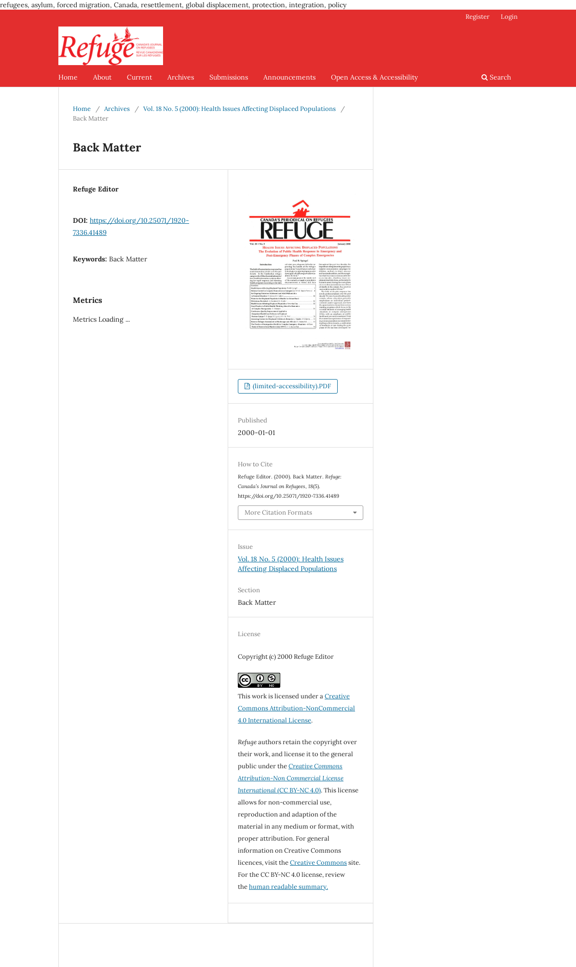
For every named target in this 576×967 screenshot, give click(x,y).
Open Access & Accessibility (374, 77)
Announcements (289, 77)
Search (496, 77)
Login (509, 17)
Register (478, 17)
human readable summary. (288, 887)
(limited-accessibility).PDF (291, 386)
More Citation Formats (278, 512)
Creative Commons (318, 862)
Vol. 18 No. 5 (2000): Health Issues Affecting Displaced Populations (239, 109)
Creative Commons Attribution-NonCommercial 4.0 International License (296, 708)
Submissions (228, 77)
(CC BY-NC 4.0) (290, 778)
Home (68, 77)
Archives (180, 77)
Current (139, 77)
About (102, 77)
